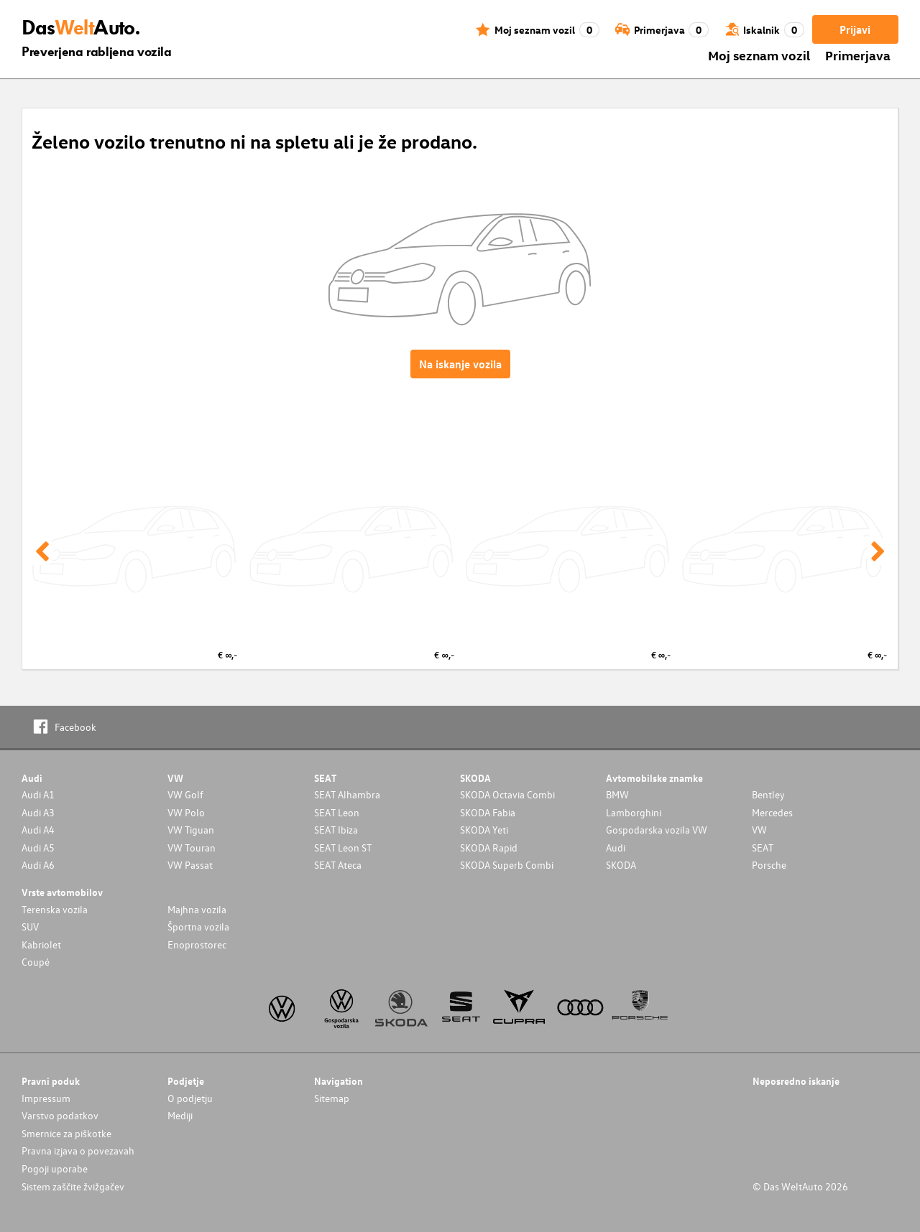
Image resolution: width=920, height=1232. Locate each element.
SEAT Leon (336, 812)
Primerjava (858, 55)
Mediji (180, 1115)
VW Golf (185, 794)
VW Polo (186, 812)
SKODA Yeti (484, 829)
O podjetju (190, 1098)
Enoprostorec (196, 944)
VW (759, 829)
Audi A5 (38, 847)
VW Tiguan (190, 829)
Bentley (768, 794)
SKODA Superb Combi (506, 865)
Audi (615, 847)
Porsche (769, 865)
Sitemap (331, 1098)
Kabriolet (41, 944)
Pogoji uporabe (55, 1168)
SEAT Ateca (338, 865)
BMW (617, 794)
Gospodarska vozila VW (656, 829)
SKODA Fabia (487, 812)
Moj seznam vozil (759, 55)
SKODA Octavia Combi (507, 794)
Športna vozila (198, 926)
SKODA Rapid (489, 847)
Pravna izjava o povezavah (78, 1150)
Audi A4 (38, 829)
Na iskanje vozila (460, 364)
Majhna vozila (196, 909)
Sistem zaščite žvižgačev (73, 1186)
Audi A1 (38, 794)
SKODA (621, 865)
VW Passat (190, 865)
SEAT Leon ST (343, 847)
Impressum (46, 1098)
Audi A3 (38, 812)
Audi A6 (38, 865)
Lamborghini (633, 812)
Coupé (36, 962)
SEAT (762, 847)
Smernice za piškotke (66, 1133)
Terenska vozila (55, 909)
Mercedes (772, 812)
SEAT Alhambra (347, 794)
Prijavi (855, 29)
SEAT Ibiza (336, 829)
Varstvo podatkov (60, 1115)
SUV (30, 926)
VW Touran (191, 847)
